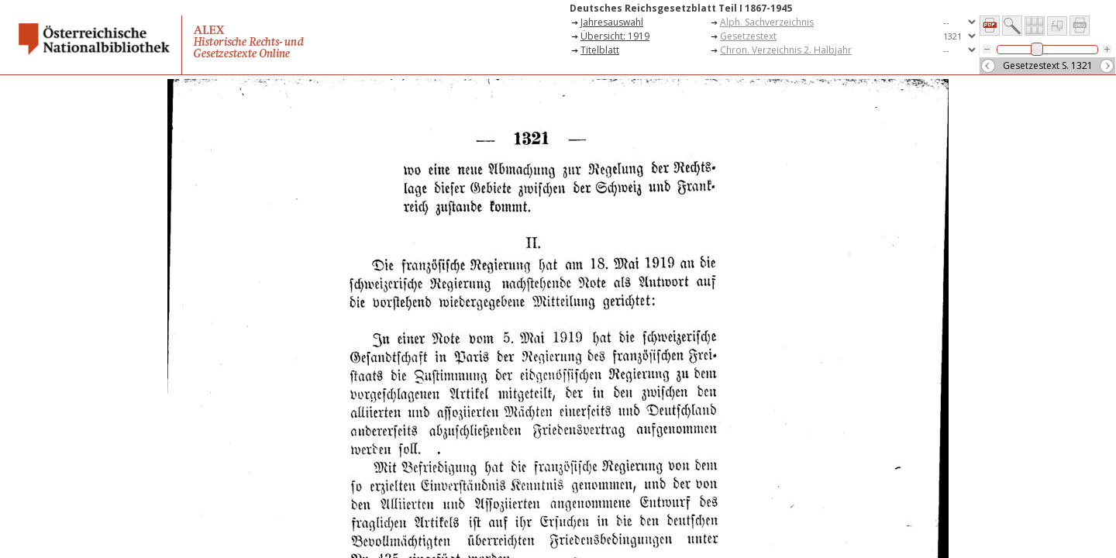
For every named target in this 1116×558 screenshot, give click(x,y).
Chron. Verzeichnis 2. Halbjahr (786, 50)
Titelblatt (599, 50)
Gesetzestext (748, 36)
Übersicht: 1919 (614, 36)
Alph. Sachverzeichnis (767, 22)
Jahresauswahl (611, 22)
